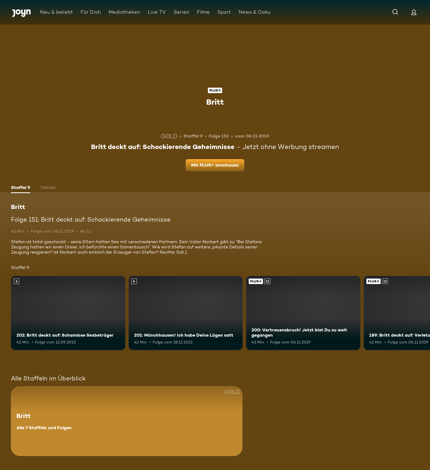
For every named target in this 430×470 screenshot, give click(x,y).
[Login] (413, 12)
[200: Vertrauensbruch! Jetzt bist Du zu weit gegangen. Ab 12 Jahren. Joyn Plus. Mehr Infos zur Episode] (303, 313)
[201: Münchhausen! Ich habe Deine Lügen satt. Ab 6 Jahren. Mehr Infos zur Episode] (186, 313)
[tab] (20, 188)
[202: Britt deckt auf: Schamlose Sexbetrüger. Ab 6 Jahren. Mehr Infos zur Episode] (68, 313)
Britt (215, 102)
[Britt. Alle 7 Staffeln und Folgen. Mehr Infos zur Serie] (126, 421)
